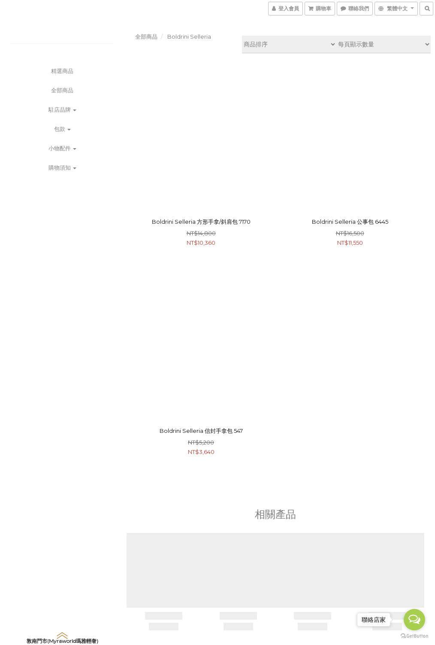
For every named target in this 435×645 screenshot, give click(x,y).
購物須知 (62, 167)
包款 (62, 128)
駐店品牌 (62, 109)
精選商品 (62, 70)
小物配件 (62, 148)
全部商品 (62, 90)
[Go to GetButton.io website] (414, 636)
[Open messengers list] (414, 619)
